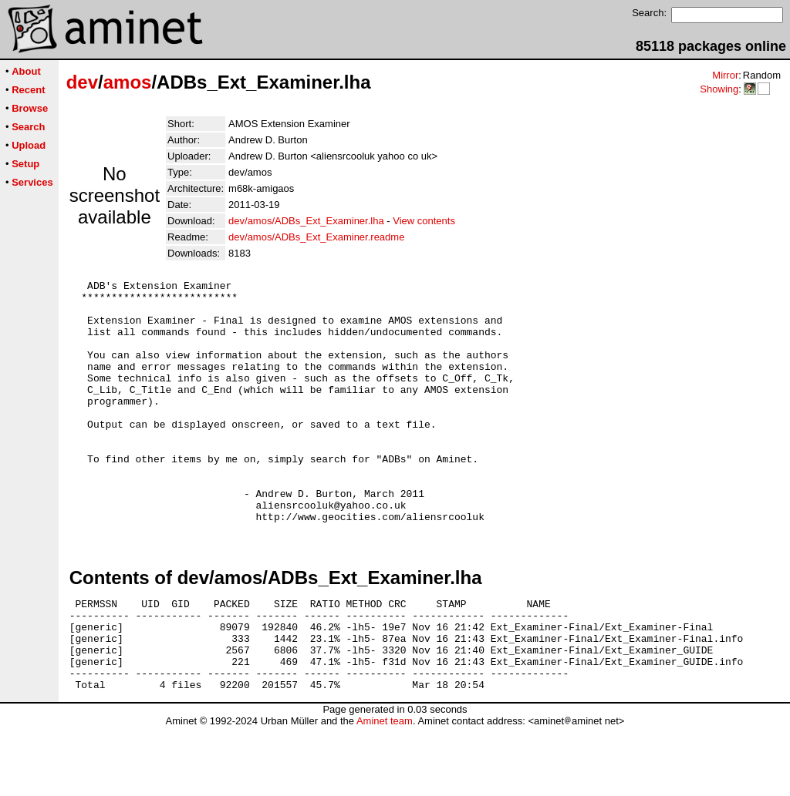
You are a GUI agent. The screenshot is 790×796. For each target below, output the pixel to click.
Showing (719, 89)
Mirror (725, 75)
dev (82, 82)
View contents (424, 221)
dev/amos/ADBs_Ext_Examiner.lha (306, 221)
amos (127, 82)
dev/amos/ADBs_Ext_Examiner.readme (316, 237)
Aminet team (384, 790)
